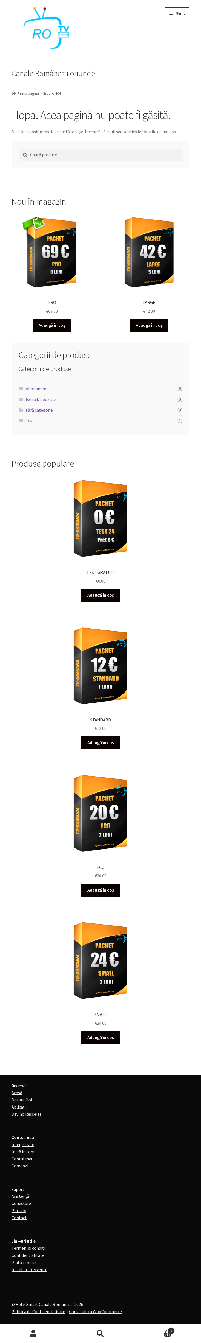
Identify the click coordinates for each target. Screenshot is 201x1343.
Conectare (21, 1203)
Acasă (17, 1092)
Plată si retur (24, 1262)
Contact (19, 1217)
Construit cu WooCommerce (95, 1311)
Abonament (37, 388)
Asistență (20, 1196)
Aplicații (19, 1107)
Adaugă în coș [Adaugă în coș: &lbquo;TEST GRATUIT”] (100, 595)
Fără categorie (39, 410)
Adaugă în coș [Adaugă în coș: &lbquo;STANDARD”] (100, 742)
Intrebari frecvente (29, 1269)
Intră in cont (23, 1151)
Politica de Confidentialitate (38, 1311)
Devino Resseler (26, 1114)
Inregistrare (23, 1144)
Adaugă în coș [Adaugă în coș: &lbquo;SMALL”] (100, 1037)
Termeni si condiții (29, 1248)
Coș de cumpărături (154, 1329)
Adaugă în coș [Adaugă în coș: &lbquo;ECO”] (100, 890)
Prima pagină (28, 93)
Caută (100, 1333)
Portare (19, 1210)
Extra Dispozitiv (41, 399)
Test (30, 420)
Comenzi (20, 1165)
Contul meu (22, 1158)
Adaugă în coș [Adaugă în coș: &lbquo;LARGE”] (149, 325)
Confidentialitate (28, 1255)
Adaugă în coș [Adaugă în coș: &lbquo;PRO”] (52, 325)
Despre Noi (22, 1099)
